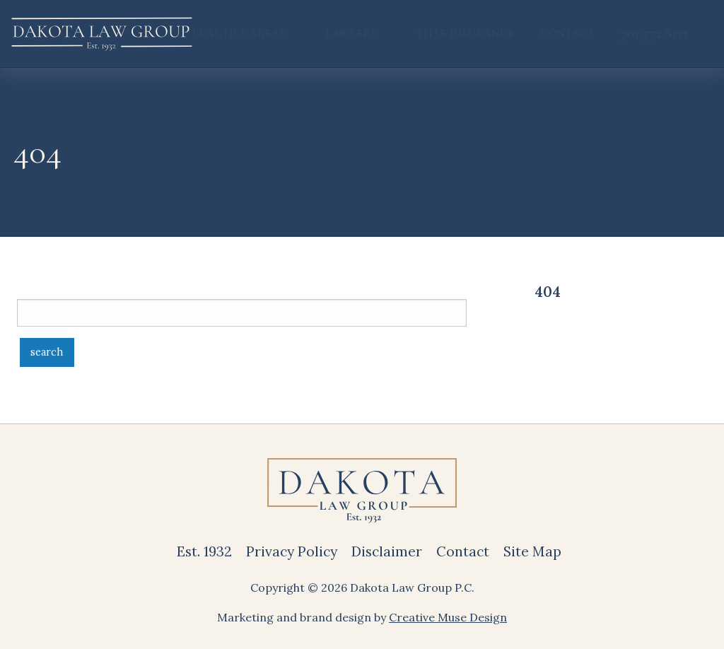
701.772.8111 (654, 33)
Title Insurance (465, 33)
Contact (567, 33)
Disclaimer (386, 551)
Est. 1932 (204, 551)
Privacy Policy (291, 551)
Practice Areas (238, 33)
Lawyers (350, 33)
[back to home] (101, 34)
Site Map (532, 551)
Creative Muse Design (448, 617)
